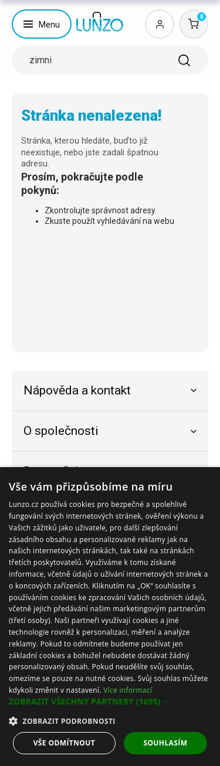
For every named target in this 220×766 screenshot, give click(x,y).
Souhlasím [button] (165, 743)
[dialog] (110, 616)
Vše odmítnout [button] (64, 743)
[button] (110, 701)
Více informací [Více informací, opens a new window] (127, 690)
